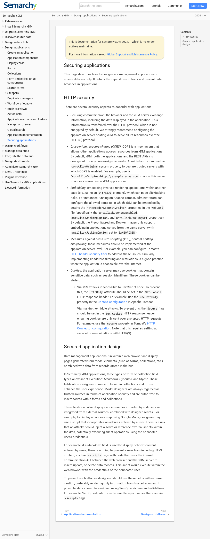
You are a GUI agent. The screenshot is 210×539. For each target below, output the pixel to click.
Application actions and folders (27, 119)
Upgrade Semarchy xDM (20, 31)
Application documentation (24, 134)
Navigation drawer (19, 124)
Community (175, 5)
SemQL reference (16, 171)
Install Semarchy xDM (18, 26)
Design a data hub (16, 42)
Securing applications (21, 140)
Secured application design (193, 43)
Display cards (15, 63)
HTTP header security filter (89, 254)
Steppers (13, 93)
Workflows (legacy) (19, 103)
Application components (22, 58)
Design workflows (16, 145)
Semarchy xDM (12, 15)
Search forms (15, 87)
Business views (17, 108)
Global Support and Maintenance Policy (132, 54)
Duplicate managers (20, 98)
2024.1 (199, 15)
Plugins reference (16, 177)
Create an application (20, 52)
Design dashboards (17, 161)
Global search (16, 129)
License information (17, 187)
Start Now (197, 5)
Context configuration (112, 302)
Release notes (14, 21)
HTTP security (190, 36)
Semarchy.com (134, 5)
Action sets (14, 114)
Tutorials (155, 5)
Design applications (17, 47)
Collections (14, 73)
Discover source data (18, 37)
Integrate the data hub (19, 156)
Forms (11, 68)
